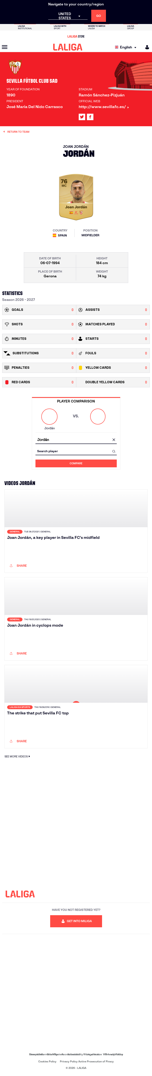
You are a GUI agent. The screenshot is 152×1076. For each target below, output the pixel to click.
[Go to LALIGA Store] (76, 36)
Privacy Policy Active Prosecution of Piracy (87, 1061)
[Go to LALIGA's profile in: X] (82, 117)
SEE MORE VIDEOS (18, 756)
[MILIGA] (145, 47)
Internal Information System (46, 1054)
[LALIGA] (67, 47)
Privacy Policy (114, 1054)
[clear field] (114, 440)
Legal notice (94, 1054)
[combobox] (76, 440)
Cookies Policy (47, 1061)
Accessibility (75, 1054)
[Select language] (126, 47)
